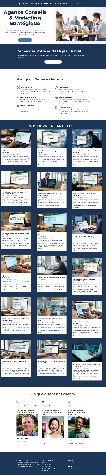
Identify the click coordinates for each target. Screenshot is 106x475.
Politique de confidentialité (49, 468)
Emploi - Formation (13, 154)
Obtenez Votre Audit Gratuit (53, 62)
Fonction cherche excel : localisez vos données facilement (85, 194)
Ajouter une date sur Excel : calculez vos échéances (15, 276)
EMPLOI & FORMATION (69, 3)
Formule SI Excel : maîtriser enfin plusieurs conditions (86, 151)
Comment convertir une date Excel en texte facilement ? (14, 192)
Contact (44, 462)
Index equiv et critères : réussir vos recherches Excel (84, 279)
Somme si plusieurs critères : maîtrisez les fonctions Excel (15, 319)
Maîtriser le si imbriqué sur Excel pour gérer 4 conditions (50, 194)
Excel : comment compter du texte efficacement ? (49, 235)
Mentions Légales (46, 466)
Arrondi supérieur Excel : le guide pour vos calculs (51, 151)
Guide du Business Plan (72, 468)
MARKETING (44, 3)
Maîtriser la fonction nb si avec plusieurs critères (86, 322)
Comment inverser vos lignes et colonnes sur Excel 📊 (15, 233)
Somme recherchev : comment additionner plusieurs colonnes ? (83, 237)
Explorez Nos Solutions (25, 40)
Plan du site (45, 470)
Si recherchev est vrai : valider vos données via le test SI (87, 365)
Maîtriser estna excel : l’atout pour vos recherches (14, 151)
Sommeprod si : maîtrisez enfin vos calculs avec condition (51, 362)
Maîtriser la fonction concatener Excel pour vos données (14, 362)
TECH (51, 3)
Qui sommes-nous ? (47, 464)
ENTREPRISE (35, 3)
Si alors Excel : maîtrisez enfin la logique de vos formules (51, 278)
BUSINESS (57, 3)
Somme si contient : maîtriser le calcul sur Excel (51, 319)
